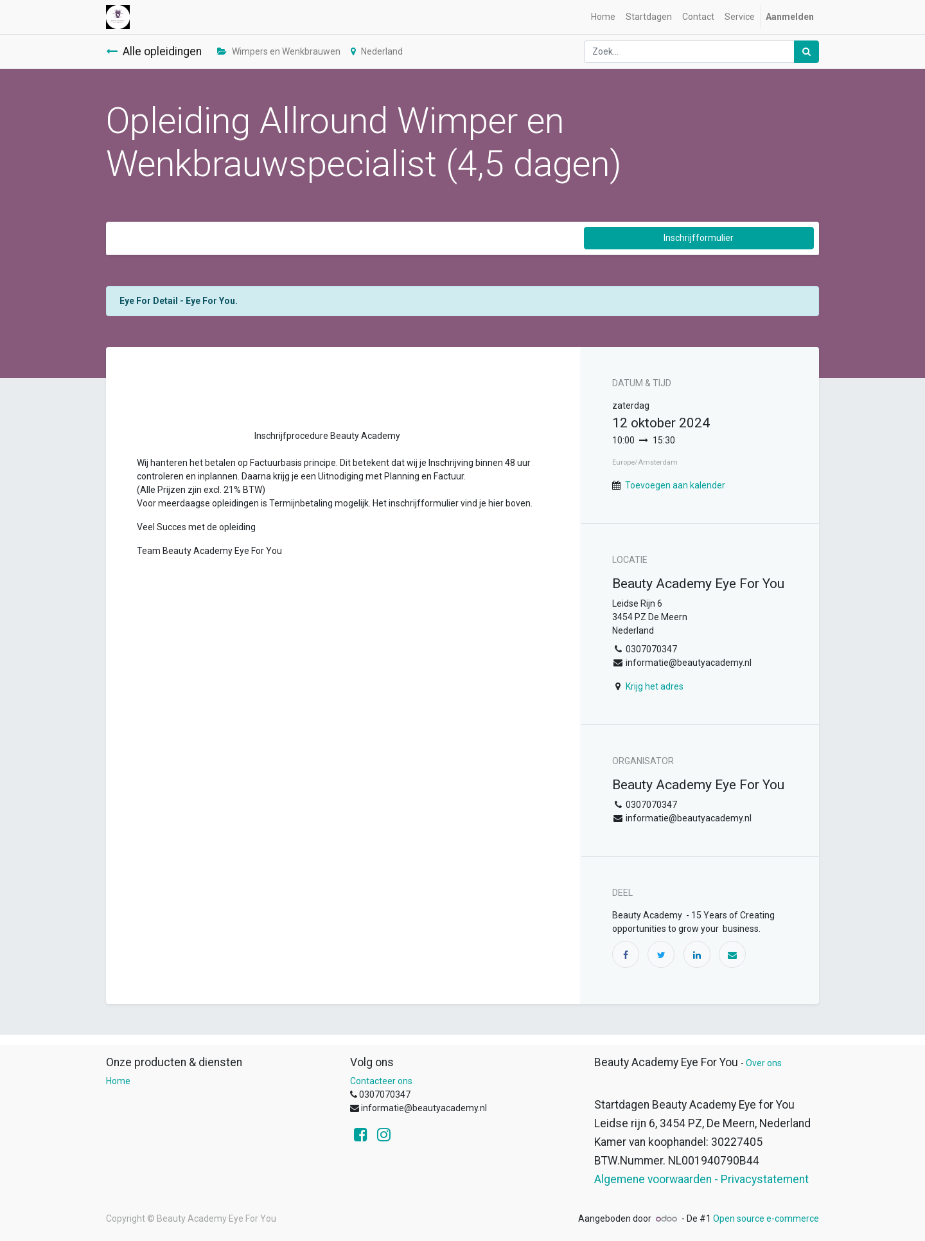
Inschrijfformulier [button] (699, 238)
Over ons (764, 1063)
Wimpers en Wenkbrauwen (278, 51)
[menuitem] (603, 17)
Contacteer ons (381, 1081)
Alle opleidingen (154, 51)
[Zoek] (806, 51)
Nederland (377, 51)
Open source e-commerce (766, 1218)
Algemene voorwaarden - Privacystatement (701, 1179)
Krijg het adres (654, 686)
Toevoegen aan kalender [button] (675, 485)
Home (118, 1081)
